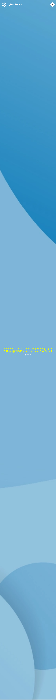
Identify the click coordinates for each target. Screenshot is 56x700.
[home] (11, 4)
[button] (52, 4)
